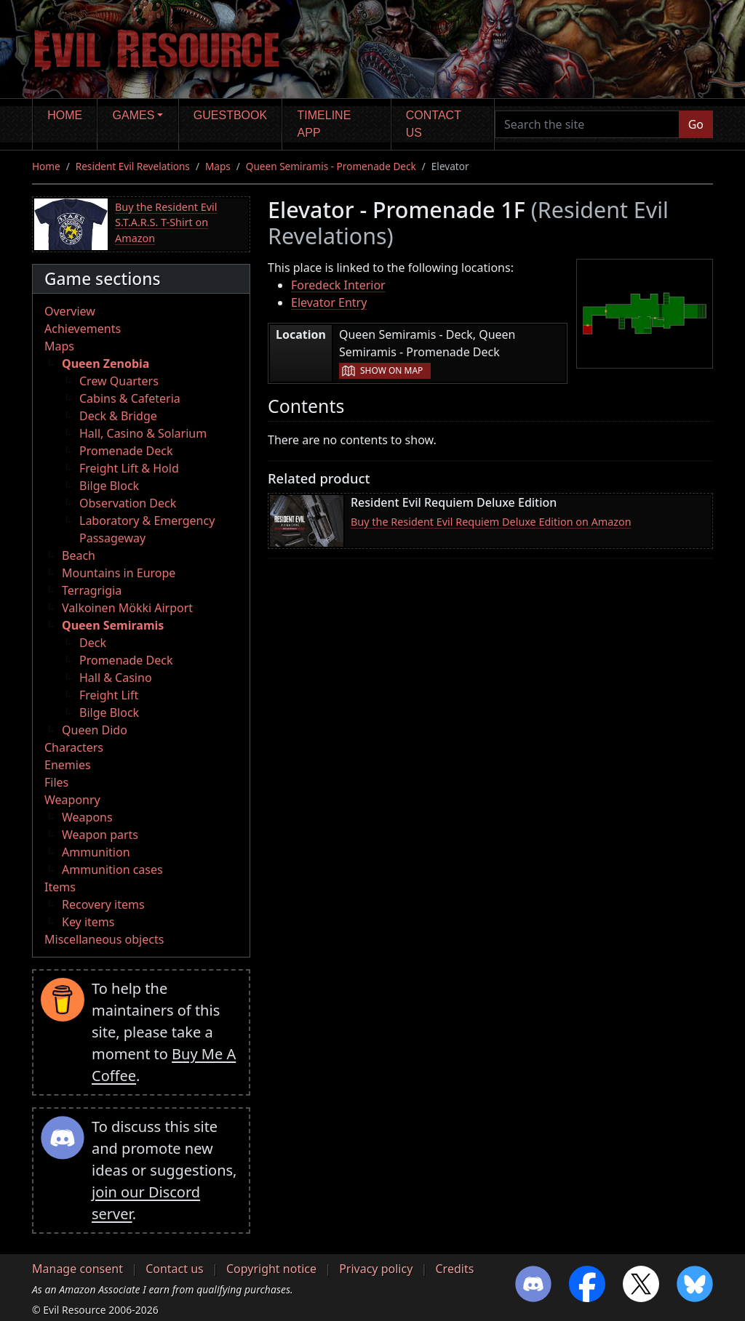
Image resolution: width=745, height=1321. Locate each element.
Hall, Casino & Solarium (143, 433)
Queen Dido (94, 730)
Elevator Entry (329, 302)
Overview (69, 311)
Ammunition (96, 852)
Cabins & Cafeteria (129, 398)
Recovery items (103, 904)
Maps (218, 166)
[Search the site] (587, 124)
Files (56, 782)
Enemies (67, 765)
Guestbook (230, 115)
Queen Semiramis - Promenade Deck (331, 166)
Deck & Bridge (118, 416)
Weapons (87, 817)
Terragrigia (91, 590)
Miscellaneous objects (104, 939)
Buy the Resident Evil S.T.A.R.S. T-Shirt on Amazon (166, 222)
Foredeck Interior (338, 285)
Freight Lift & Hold (129, 468)
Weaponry (72, 800)
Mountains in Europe (118, 573)
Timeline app (324, 124)
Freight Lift (108, 695)
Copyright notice (271, 1269)
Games (134, 115)
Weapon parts (100, 835)
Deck (92, 643)
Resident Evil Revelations (133, 166)
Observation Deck (127, 503)
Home (64, 115)
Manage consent (77, 1269)
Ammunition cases (112, 870)
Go (696, 124)
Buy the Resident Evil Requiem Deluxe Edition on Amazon (491, 522)
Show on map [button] (391, 370)
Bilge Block (109, 486)
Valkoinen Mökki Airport (127, 608)
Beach (78, 555)
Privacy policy (376, 1269)
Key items (88, 922)
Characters (73, 747)
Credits (454, 1269)
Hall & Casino (115, 678)
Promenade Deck (125, 451)
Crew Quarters (119, 381)
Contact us (433, 124)
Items (60, 887)
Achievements (82, 329)
